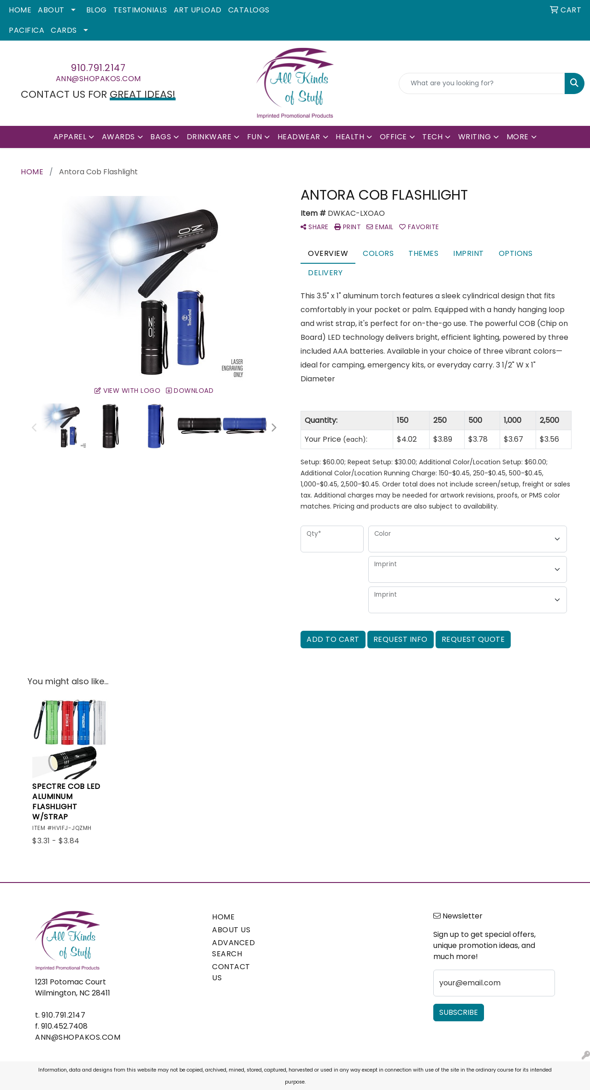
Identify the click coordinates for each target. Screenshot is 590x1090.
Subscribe (458, 1012)
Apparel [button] (70, 136)
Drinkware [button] (209, 136)
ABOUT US (231, 929)
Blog (96, 10)
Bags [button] (160, 136)
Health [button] (350, 136)
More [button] (518, 136)
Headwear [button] (298, 136)
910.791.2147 (98, 67)
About (51, 10)
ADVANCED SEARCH (233, 948)
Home (20, 10)
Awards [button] (118, 136)
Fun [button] (254, 136)
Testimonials (140, 10)
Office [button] (393, 136)
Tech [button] (432, 136)
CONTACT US (231, 972)
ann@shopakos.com (98, 78)
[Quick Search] (482, 83)
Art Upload (198, 10)
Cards (64, 30)
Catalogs (249, 10)
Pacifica (26, 30)
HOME (223, 917)
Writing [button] (474, 136)
